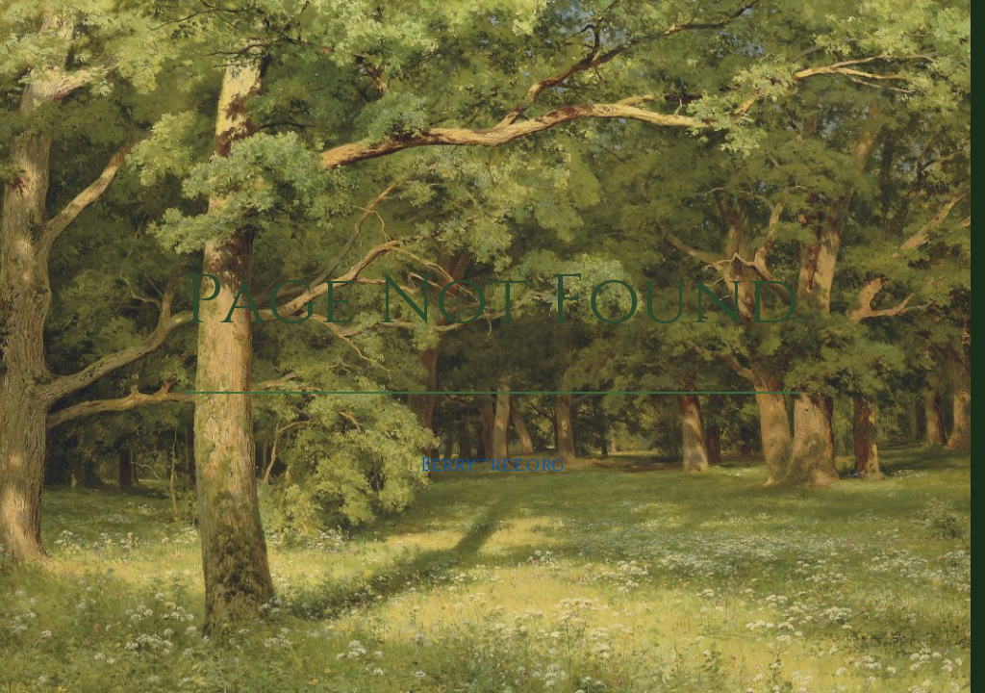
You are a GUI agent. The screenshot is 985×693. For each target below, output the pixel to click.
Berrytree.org (493, 465)
